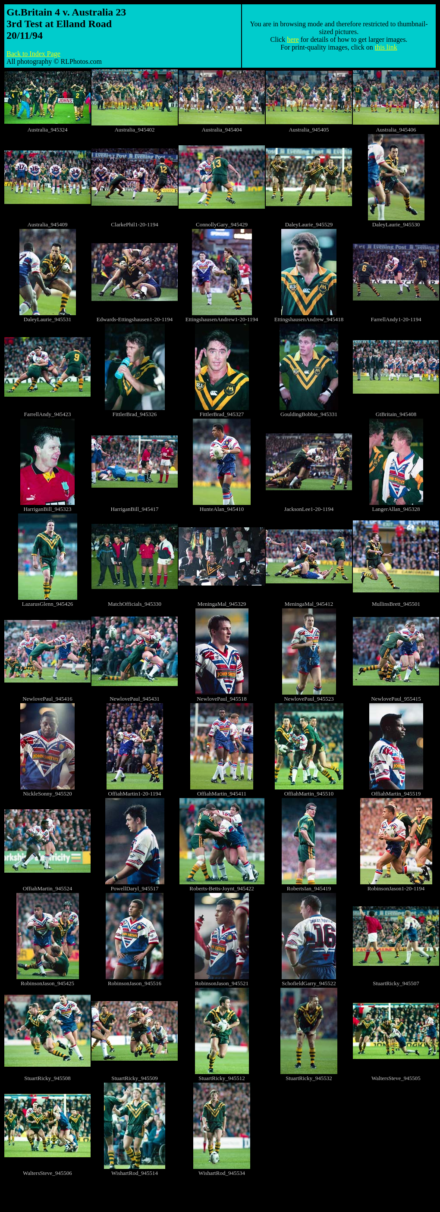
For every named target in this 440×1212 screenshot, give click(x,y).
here (293, 39)
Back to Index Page (33, 53)
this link (386, 47)
